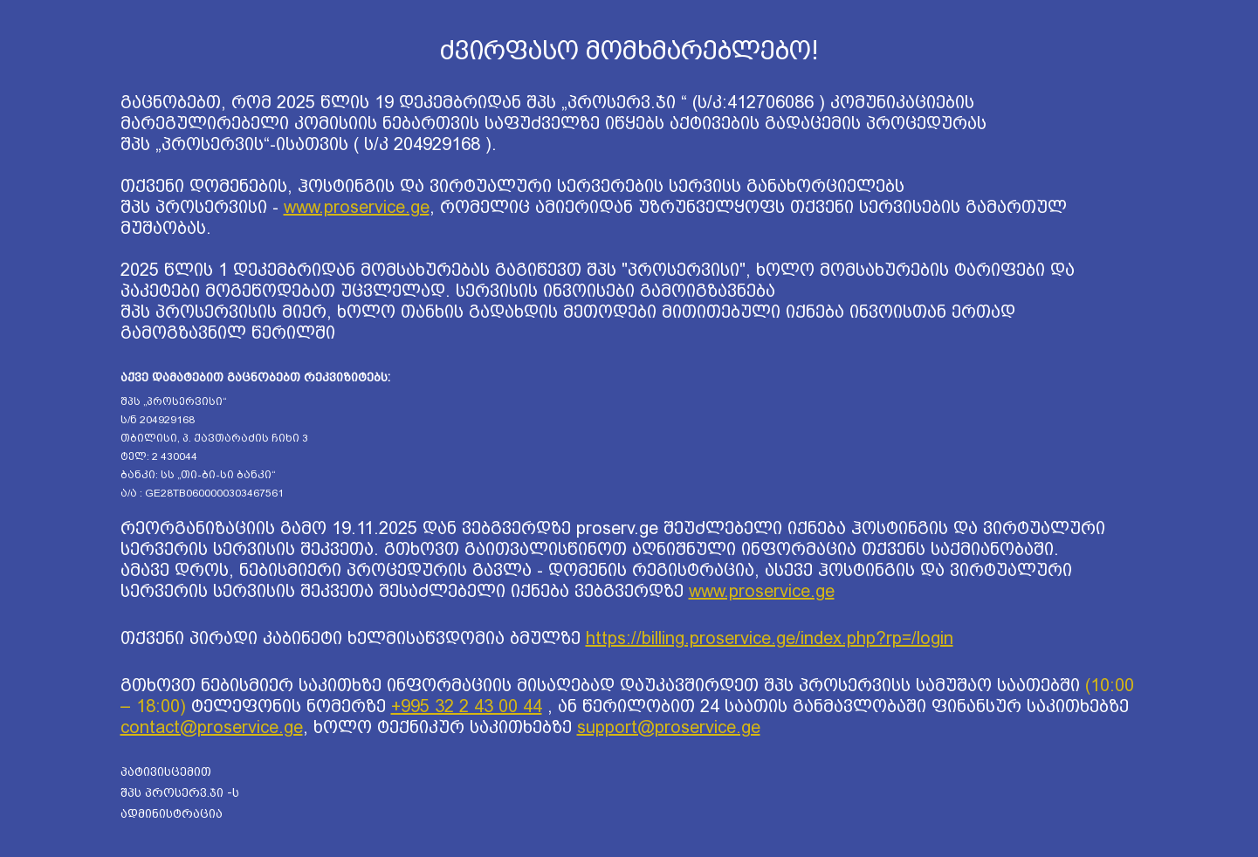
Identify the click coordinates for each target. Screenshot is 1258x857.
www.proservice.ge (357, 206)
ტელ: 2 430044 (158, 456)
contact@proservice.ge (211, 726)
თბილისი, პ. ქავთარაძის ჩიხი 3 (214, 438)
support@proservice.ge (668, 726)
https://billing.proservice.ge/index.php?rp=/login (769, 637)
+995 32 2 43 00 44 (466, 706)
